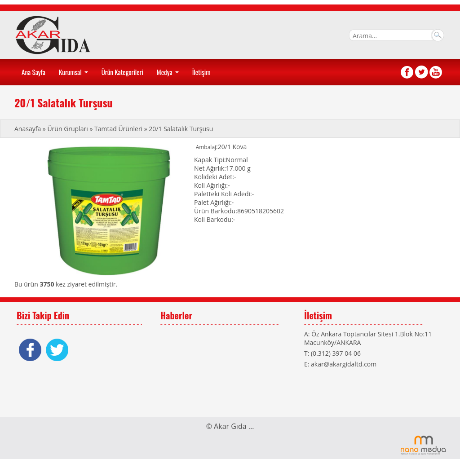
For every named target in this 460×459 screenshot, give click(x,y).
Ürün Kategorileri (122, 72)
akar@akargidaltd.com (343, 364)
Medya (169, 75)
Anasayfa (28, 128)
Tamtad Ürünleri (118, 128)
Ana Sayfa (33, 72)
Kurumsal (74, 75)
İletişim (201, 72)
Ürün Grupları (68, 128)
